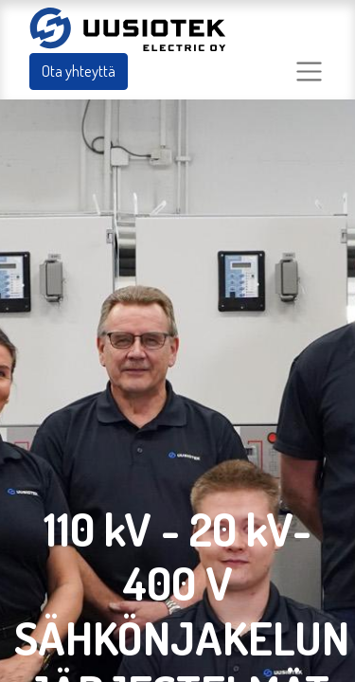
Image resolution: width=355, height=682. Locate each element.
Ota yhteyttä (78, 71)
